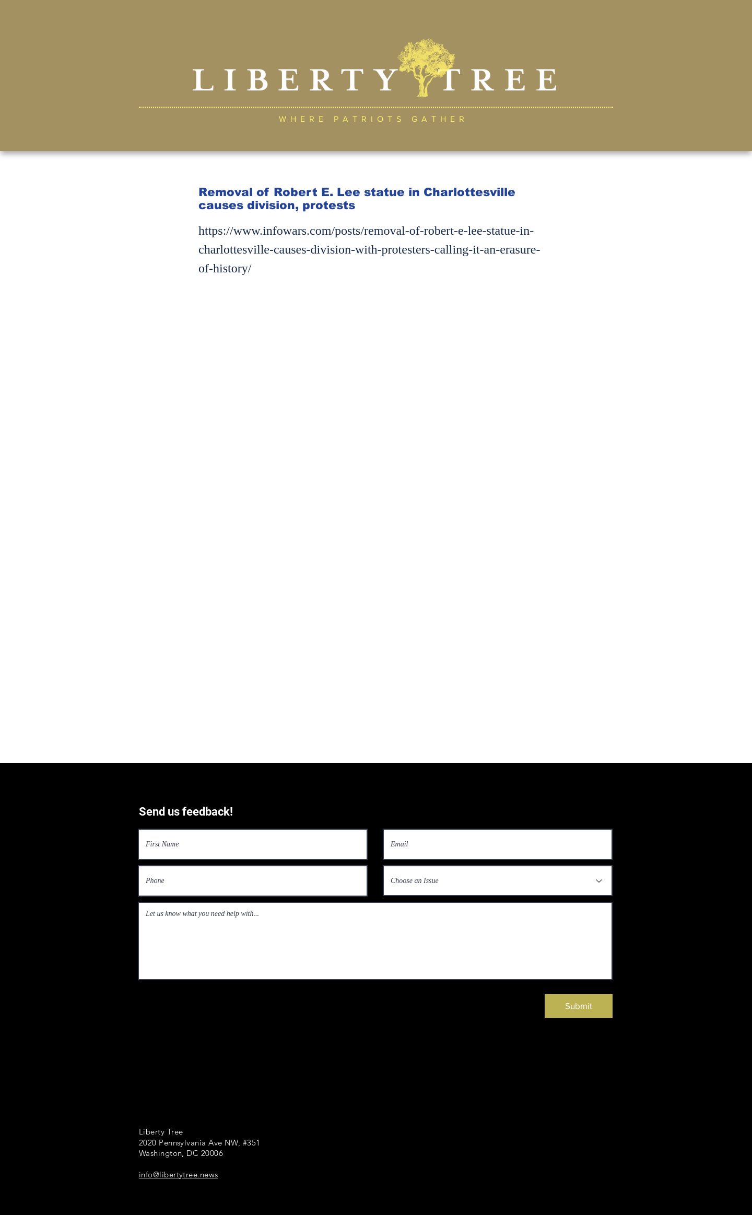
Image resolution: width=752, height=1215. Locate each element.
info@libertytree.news (178, 1174)
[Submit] (579, 1006)
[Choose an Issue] (498, 880)
